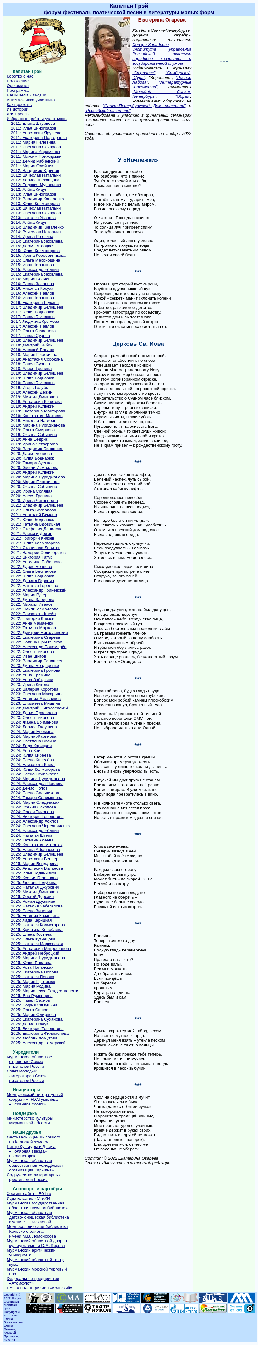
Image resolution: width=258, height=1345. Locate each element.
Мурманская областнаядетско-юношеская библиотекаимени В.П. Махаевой (38, 1217)
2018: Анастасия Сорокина (37, 359)
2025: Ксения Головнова (34, 877)
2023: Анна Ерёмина (31, 675)
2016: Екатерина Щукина (35, 302)
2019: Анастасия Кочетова (36, 401)
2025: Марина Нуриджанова (38, 958)
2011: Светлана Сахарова (36, 147)
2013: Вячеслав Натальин (36, 208)
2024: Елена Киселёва (32, 760)
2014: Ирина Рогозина (32, 236)
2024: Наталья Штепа (31, 835)
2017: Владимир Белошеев (37, 307)
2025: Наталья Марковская (37, 943)
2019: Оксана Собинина (34, 434)
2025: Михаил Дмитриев (34, 892)
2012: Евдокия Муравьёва (36, 184)
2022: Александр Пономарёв (39, 646)
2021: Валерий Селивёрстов (38, 552)
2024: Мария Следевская (35, 802)
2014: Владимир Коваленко (37, 227)
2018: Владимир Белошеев (37, 340)
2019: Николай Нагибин (34, 420)
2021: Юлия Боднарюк (32, 519)
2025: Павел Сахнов (30, 1000)
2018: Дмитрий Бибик (31, 345)
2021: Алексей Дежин (31, 533)
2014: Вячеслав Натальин (36, 231)
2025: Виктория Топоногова (37, 1028)
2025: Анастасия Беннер (34, 859)
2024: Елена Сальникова (35, 793)
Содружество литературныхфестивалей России (34, 1177)
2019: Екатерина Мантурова (38, 411)
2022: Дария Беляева (31, 566)
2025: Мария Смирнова (33, 1014)
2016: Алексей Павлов (32, 293)
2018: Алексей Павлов (32, 349)
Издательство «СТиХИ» (29, 1198)
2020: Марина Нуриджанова (38, 477)
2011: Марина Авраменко (35, 151)
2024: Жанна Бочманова (34, 722)
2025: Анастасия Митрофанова (41, 948)
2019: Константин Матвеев (37, 415)
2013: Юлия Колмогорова (35, 203)
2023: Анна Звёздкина (32, 679)
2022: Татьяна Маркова (33, 628)
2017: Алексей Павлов (32, 326)
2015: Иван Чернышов (32, 264)
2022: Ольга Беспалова (33, 571)
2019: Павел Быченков (33, 382)
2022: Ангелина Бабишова (36, 561)
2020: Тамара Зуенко (31, 462)
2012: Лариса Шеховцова (35, 180)
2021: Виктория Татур (32, 557)
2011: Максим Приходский (36, 156)
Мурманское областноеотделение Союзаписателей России (29, 1062)
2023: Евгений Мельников (36, 698)
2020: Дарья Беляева (31, 453)
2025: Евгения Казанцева (35, 915)
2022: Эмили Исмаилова (34, 609)
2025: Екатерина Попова (34, 972)
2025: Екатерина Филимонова (40, 1033)
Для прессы (18, 114)
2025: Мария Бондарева (34, 863)
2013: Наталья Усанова (33, 217)
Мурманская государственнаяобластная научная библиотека (38, 1205)
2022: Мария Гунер (29, 595)
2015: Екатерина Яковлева (37, 274)
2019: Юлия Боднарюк (32, 378)
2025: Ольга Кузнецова (33, 939)
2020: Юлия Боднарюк (32, 458)
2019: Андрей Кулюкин (33, 406)
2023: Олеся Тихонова (32, 717)
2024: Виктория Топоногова (37, 816)
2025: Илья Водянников (34, 873)
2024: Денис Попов (29, 788)
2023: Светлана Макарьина (37, 694)
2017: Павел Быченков (33, 316)
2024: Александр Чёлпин (35, 830)
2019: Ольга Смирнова (33, 429)
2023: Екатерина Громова (35, 670)
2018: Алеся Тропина (31, 368)
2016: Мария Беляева (32, 279)
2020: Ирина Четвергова (34, 500)
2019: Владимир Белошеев (37, 373)
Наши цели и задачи (26, 95)
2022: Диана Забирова (32, 599)
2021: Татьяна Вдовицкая (35, 524)
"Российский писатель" (108, 110)
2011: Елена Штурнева (33, 123)
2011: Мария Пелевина (33, 142)
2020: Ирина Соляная (32, 491)
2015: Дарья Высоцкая (33, 246)
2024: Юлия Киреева (31, 755)
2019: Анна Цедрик (29, 439)
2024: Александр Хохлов (35, 821)
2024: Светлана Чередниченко (40, 826)
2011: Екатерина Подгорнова (39, 137)
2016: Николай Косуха (32, 288)
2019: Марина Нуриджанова (38, 425)
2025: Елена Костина (31, 934)
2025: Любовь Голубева (34, 882)
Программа (18, 90)
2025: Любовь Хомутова (34, 1038)
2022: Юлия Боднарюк (32, 576)
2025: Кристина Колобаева (37, 929)
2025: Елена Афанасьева (35, 849)
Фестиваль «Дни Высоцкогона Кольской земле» (33, 1139)
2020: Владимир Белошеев (37, 448)
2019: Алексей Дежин (31, 392)
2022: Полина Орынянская (36, 642)
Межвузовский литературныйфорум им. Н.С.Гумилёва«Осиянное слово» (35, 1099)
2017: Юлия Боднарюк (32, 312)
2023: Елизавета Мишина (35, 703)
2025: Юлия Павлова (31, 962)
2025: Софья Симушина (34, 1005)
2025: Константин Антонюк (37, 844)
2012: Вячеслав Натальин (36, 175)
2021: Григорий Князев (33, 538)
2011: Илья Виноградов (34, 128)
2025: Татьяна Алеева (32, 840)
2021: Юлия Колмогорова (35, 543)
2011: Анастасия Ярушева (36, 132)
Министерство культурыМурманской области (30, 1120)
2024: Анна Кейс (27, 750)
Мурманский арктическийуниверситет (31, 1252)
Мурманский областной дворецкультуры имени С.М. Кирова (37, 1243)
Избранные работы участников (37, 118)
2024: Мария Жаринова (34, 736)
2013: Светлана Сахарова (36, 213)
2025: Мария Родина (31, 986)
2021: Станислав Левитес (35, 547)
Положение (18, 81)
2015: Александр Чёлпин (35, 269)
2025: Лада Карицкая (31, 920)
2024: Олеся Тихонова (32, 811)
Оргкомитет (18, 85)
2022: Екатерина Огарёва (35, 637)
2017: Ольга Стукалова (33, 330)
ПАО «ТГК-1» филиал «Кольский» (39, 1288)
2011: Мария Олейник (32, 165)
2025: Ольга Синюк (29, 1009)
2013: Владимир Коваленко (37, 198)
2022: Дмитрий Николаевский (39, 632)
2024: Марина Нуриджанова (38, 778)
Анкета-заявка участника (31, 99)
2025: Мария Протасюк (33, 981)
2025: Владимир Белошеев (37, 854)
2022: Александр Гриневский (39, 590)
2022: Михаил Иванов (32, 604)
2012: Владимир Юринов (35, 170)
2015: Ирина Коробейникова (38, 255)
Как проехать (19, 104)
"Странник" (143, 72)
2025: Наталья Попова (32, 976)
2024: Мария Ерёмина (32, 731)
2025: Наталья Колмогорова (38, 925)
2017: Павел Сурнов (30, 335)
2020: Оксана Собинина (34, 486)
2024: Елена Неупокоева (35, 774)
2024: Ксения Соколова (33, 807)
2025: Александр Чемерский (38, 1042)
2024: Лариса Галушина (34, 727)
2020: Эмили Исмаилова (34, 467)
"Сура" (138, 77)
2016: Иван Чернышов (32, 297)
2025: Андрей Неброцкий (35, 953)
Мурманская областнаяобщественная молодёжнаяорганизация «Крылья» (35, 1165)
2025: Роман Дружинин (33, 901)
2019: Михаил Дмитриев (34, 396)
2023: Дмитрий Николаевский (39, 708)
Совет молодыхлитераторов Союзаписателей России (27, 1076)
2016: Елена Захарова (32, 283)
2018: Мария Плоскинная (35, 354)
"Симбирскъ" (178, 72)
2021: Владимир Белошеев (37, 505)
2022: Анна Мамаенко (32, 623)
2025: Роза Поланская (32, 967)
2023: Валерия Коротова (34, 689)
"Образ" (182, 96)
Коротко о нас (20, 76)
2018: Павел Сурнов (30, 363)
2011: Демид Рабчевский (35, 161)
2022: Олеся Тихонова (32, 651)
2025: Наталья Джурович (35, 887)
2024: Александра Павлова (37, 783)
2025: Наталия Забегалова (37, 906)
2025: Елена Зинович (31, 910)
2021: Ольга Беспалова (33, 510)
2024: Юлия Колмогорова (35, 769)
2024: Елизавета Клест (33, 764)
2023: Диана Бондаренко (35, 665)
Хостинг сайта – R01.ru (29, 1193)
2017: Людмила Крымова (35, 321)
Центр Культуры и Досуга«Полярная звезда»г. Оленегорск (31, 1151)
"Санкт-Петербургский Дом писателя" (144, 105)
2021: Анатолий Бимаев (34, 514)
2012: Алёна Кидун (29, 189)
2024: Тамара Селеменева (37, 797)
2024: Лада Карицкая (31, 745)
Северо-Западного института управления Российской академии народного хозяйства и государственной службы (161, 54)
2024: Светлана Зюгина (34, 741)
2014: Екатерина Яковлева (37, 241)
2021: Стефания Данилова (37, 528)
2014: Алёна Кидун (29, 222)
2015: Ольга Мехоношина (35, 260)
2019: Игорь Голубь (29, 387)
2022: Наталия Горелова (34, 585)
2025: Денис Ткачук (29, 1024)
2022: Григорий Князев (33, 618)
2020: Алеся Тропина (31, 495)
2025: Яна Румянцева (32, 995)
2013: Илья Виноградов (34, 194)
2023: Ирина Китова (30, 684)
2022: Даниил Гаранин (32, 580)
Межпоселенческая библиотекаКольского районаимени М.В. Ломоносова (37, 1231)
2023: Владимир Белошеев (37, 661)
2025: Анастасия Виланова (37, 868)
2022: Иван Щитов (28, 656)
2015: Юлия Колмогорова (35, 250)
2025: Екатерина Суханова (37, 1019)
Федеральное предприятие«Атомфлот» (33, 1281)
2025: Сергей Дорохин (32, 896)
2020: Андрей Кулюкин (33, 472)
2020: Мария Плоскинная (35, 481)
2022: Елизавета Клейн (33, 613)
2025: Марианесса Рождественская (45, 991)
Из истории (17, 109)
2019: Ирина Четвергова (34, 444)
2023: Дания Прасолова (34, 712)
